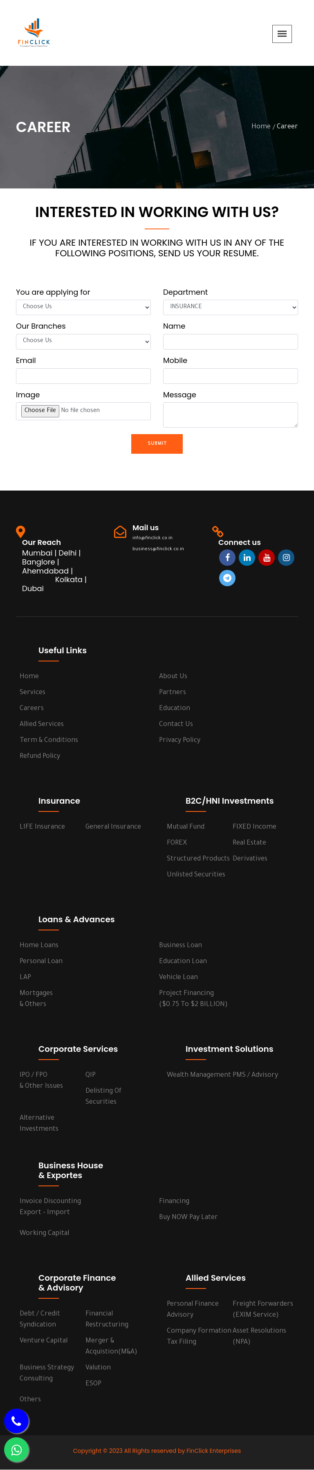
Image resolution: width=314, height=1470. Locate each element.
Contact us (176, 725)
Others (30, 1400)
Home (261, 127)
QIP (90, 1076)
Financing (174, 1202)
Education (174, 709)
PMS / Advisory (255, 1076)
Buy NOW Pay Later (188, 1218)
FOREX (177, 843)
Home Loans (39, 946)
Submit (157, 443)
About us (173, 677)
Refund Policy (40, 757)
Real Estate (249, 843)
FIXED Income (254, 827)
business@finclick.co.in (156, 549)
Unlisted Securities (196, 875)
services (32, 693)
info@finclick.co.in (151, 538)
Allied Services (42, 725)
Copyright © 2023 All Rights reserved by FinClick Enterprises (157, 1451)
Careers (32, 709)
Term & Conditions (49, 741)
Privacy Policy (179, 741)
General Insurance (113, 827)
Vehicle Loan (178, 978)
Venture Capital (43, 1341)
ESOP (93, 1384)
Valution (98, 1368)
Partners (172, 693)
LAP (25, 978)
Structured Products (198, 859)
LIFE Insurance (42, 827)
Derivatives (250, 859)
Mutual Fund (185, 827)
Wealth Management (199, 1076)
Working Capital (44, 1234)
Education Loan (183, 962)
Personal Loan (41, 962)
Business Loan (180, 946)
